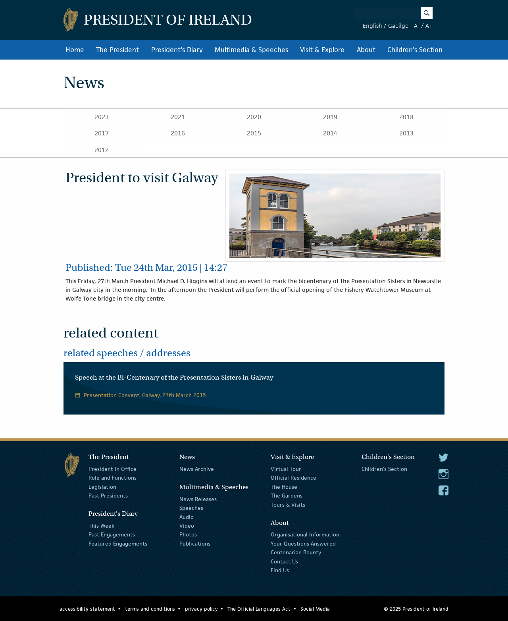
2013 (406, 133)
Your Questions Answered (303, 543)
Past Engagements (112, 534)
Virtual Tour (286, 468)
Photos (188, 534)
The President (117, 49)
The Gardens (286, 495)
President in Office (113, 468)
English (372, 25)
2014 (330, 133)
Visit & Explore (322, 49)
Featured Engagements (118, 543)
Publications (194, 543)
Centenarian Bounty (296, 552)
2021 (178, 117)
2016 (178, 133)
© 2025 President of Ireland (416, 609)
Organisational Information (305, 534)
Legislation (102, 486)
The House (284, 486)
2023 (101, 117)
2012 (101, 150)
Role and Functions (113, 477)
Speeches (191, 507)
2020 (254, 117)
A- (416, 25)
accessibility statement (87, 609)
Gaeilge (398, 25)
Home (74, 49)
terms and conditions (150, 609)
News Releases (198, 499)
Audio (186, 516)
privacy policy (201, 609)
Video (186, 525)
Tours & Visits (288, 504)
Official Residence (293, 477)
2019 (330, 117)
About (366, 49)
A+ (429, 25)
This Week (101, 525)
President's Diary (177, 49)
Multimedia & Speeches (251, 49)
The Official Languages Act (259, 609)
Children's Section (415, 49)
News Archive (196, 468)
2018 (406, 117)
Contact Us (284, 561)
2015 (254, 133)
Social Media (315, 609)
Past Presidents (108, 495)
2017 (101, 133)
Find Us (280, 570)
